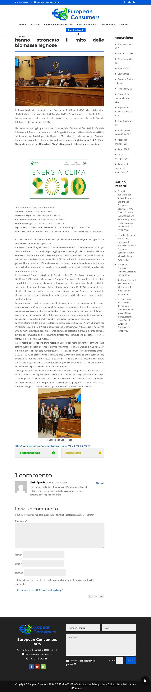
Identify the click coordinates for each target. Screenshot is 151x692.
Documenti (107, 25)
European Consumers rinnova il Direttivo (127, 268)
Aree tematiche (85, 25)
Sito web (19, 572)
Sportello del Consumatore (58, 25)
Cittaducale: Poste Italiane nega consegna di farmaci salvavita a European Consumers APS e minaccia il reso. (127, 245)
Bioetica (122, 68)
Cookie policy (113, 684)
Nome (18, 554)
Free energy (123, 88)
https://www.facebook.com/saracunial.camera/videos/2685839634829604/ (52, 446)
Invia (130, 660)
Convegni (122, 73)
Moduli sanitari (125, 121)
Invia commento (96, 596)
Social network (76, 30)
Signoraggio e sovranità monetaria (123, 168)
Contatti (124, 25)
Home (22, 25)
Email (18, 563)
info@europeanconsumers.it (37, 654)
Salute (121, 149)
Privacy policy (98, 684)
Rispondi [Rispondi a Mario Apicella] (100, 483)
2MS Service (75, 688)
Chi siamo (35, 25)
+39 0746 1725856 (37, 658)
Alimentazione (125, 44)
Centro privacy (82, 684)
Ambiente (122, 53)
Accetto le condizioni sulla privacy (80, 662)
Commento (21, 521)
